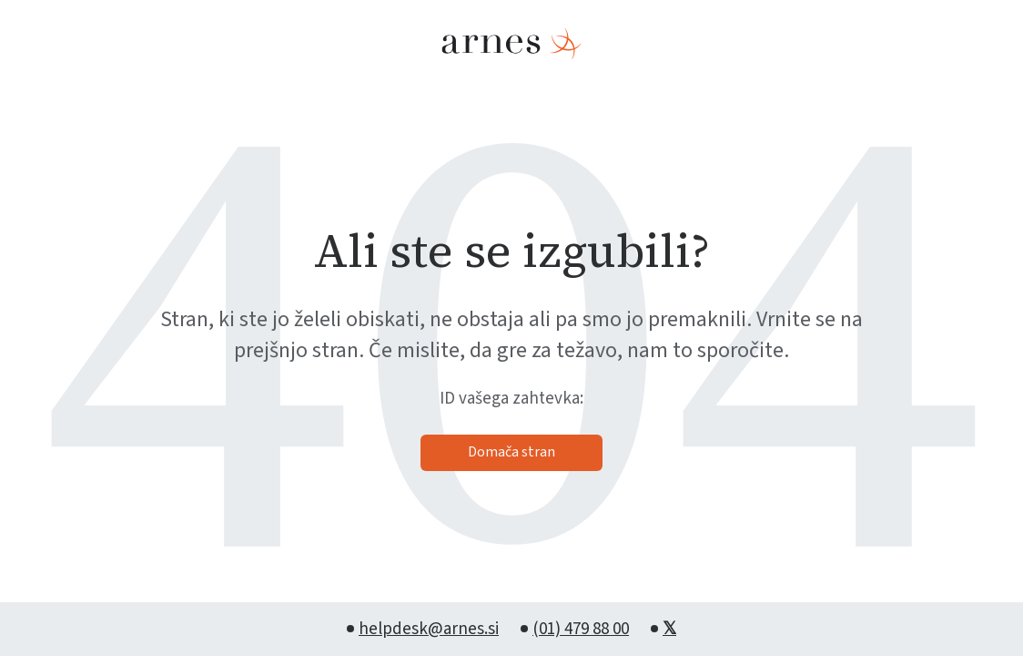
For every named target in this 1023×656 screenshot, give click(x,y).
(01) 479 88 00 (580, 629)
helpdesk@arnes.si (429, 629)
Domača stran (511, 452)
